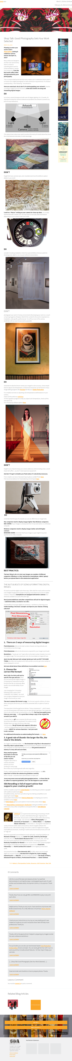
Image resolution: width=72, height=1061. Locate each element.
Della (1, 1)
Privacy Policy (12, 1054)
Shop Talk (48, 863)
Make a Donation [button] (36, 1027)
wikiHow (20, 397)
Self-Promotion (41, 863)
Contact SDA (12, 1056)
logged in (18, 983)
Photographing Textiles (24, 863)
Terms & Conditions (14, 1053)
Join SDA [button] (36, 1022)
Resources (33, 863)
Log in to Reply (14, 888)
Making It (15, 863)
